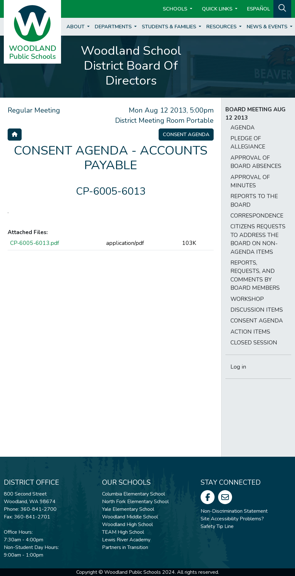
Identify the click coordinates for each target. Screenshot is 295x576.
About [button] (76, 26)
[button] (282, 8)
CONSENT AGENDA (256, 320)
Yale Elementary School (128, 509)
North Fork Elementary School (135, 501)
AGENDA (242, 127)
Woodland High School (127, 524)
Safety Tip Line (217, 526)
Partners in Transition (125, 547)
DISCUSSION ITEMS (256, 310)
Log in (238, 367)
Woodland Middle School (130, 516)
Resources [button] (222, 26)
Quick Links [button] (218, 8)
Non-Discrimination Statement (234, 511)
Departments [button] (114, 26)
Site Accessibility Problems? (232, 518)
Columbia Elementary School (133, 493)
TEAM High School (123, 532)
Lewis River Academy (126, 539)
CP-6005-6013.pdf (34, 243)
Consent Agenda (186, 134)
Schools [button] (176, 8)
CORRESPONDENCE (256, 215)
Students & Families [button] (169, 26)
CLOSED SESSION (253, 342)
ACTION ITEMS (250, 332)
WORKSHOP (247, 299)
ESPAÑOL (258, 8)
